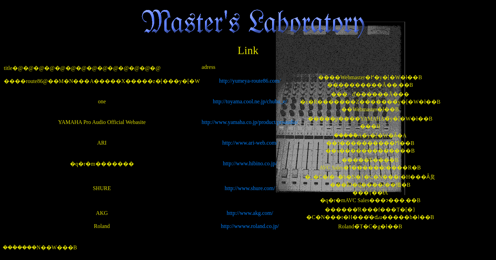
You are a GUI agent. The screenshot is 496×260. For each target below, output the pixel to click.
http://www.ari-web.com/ (250, 143)
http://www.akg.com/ (250, 213)
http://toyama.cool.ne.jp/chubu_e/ (250, 101)
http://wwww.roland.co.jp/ (250, 226)
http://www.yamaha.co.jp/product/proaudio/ (250, 122)
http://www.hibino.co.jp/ (250, 163)
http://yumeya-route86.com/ (250, 81)
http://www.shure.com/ (250, 188)
